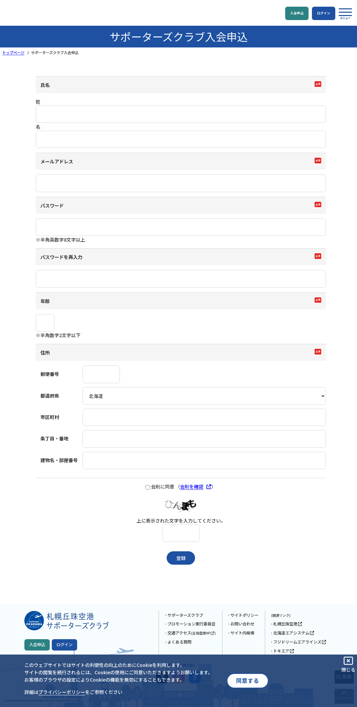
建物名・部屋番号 (59, 460)
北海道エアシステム (293, 633)
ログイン (64, 645)
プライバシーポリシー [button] (61, 692)
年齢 (45, 301)
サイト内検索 (242, 633)
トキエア (283, 651)
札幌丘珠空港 (287, 624)
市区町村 (49, 417)
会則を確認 (196, 486)
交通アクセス (191, 633)
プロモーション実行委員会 (191, 624)
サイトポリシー (244, 615)
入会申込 (37, 645)
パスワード (52, 205)
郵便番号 (49, 374)
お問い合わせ (242, 624)
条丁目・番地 (54, 438)
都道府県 (49, 395)
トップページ (13, 52)
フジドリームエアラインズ (299, 642)
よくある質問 (179, 642)
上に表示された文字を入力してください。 (181, 520)
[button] (345, 13)
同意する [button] (247, 681)
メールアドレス (56, 161)
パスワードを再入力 (61, 257)
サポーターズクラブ (185, 615)
